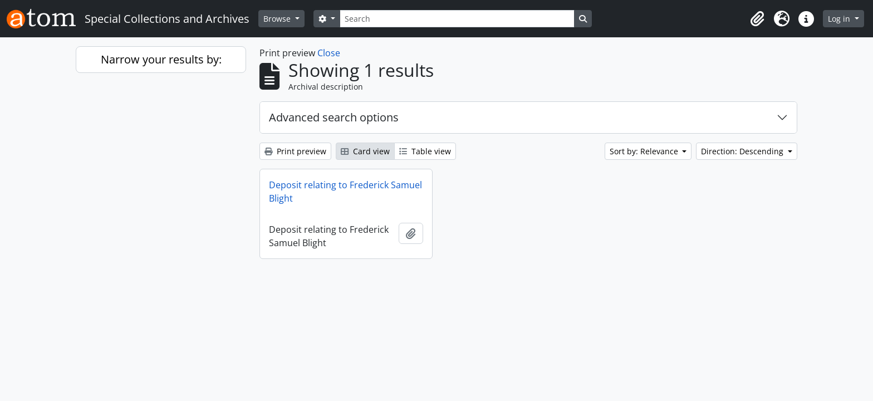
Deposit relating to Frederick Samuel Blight (345, 191)
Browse (278, 18)
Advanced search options (334, 117)
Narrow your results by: (161, 59)
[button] (757, 19)
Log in (840, 18)
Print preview (295, 151)
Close (328, 53)
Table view (425, 151)
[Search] (457, 18)
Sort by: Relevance (645, 151)
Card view (365, 151)
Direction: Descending (743, 151)
